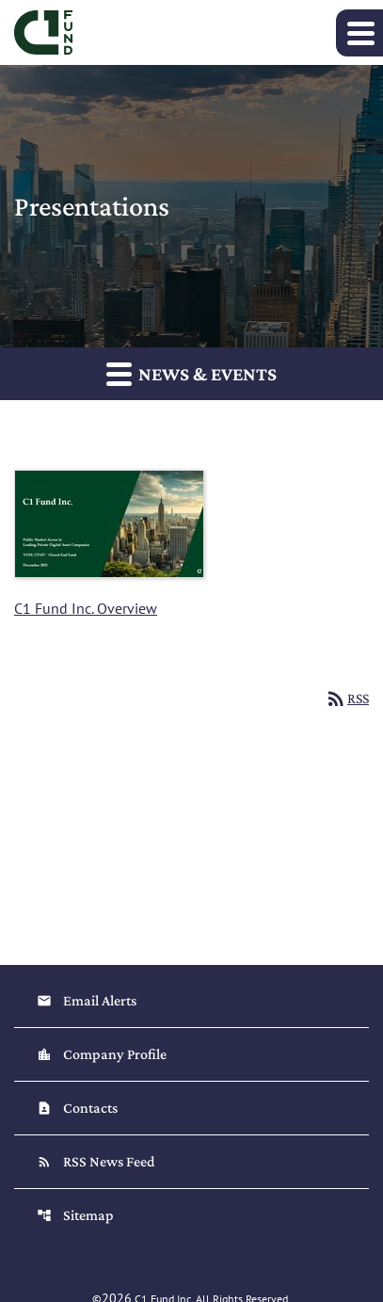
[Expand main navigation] (359, 32)
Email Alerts (86, 1000)
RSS (347, 698)
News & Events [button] (191, 373)
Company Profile (102, 1054)
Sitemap (75, 1215)
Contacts (77, 1108)
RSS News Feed (96, 1161)
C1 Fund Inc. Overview (85, 608)
